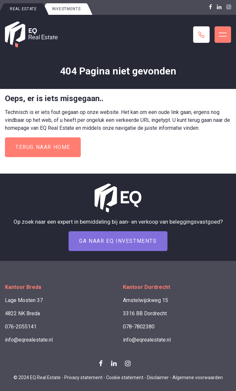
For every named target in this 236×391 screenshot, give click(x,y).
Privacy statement (83, 377)
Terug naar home (42, 147)
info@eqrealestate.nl (29, 340)
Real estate (23, 9)
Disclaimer (158, 377)
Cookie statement (124, 377)
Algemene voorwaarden (197, 377)
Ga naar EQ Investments (118, 241)
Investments (66, 9)
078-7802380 (139, 326)
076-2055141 (21, 326)
